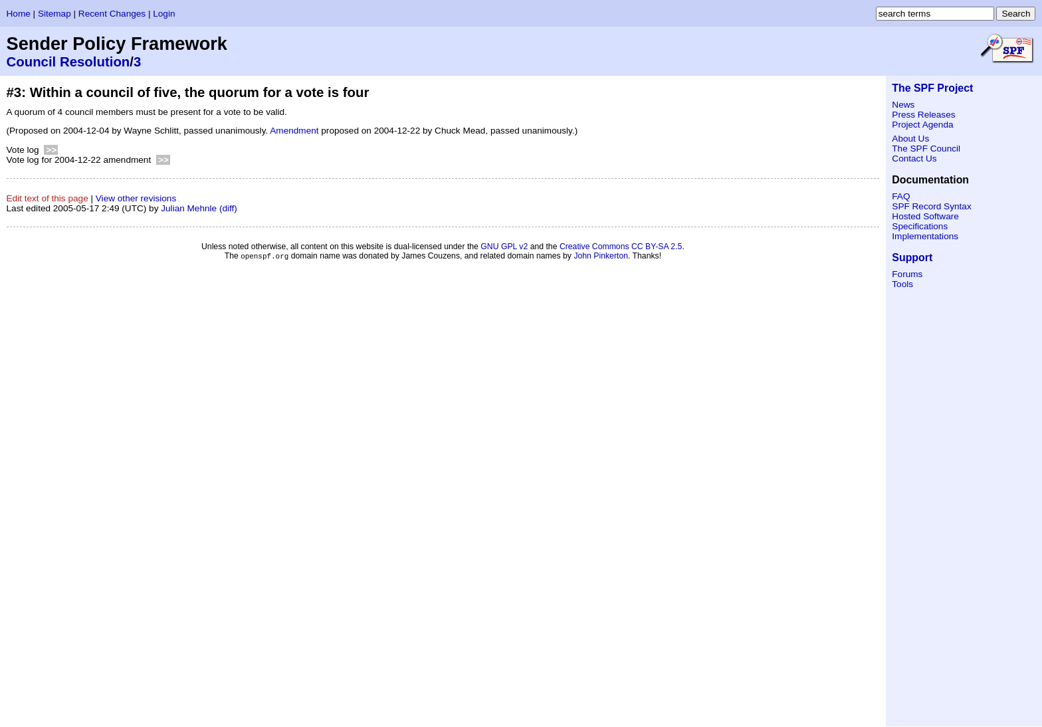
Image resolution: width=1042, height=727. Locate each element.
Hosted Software (925, 216)
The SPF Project (932, 88)
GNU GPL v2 (504, 246)
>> (51, 150)
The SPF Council (926, 149)
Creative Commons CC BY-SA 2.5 (621, 246)
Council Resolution (68, 61)
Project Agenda (922, 125)
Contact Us (914, 158)
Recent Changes (112, 14)
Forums (907, 274)
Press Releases (923, 115)
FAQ (901, 196)
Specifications (920, 226)
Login (164, 14)
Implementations (925, 236)
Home (19, 14)
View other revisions (136, 198)
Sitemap (54, 14)
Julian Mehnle (189, 208)
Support (912, 257)
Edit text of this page (47, 198)
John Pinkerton (600, 256)
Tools (902, 284)
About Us (910, 139)
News (903, 105)
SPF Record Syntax (931, 206)
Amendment (294, 131)
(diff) (228, 208)
